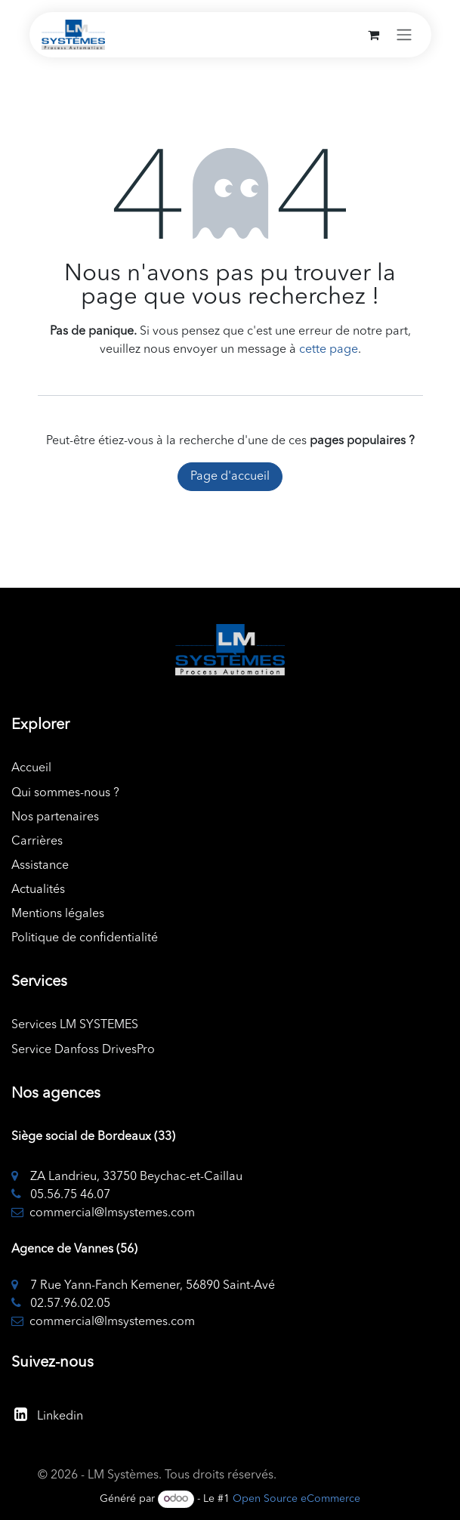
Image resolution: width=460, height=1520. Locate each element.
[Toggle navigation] (404, 35)
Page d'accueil (230, 477)
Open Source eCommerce (296, 1499)
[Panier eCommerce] (374, 35)
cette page (328, 350)
